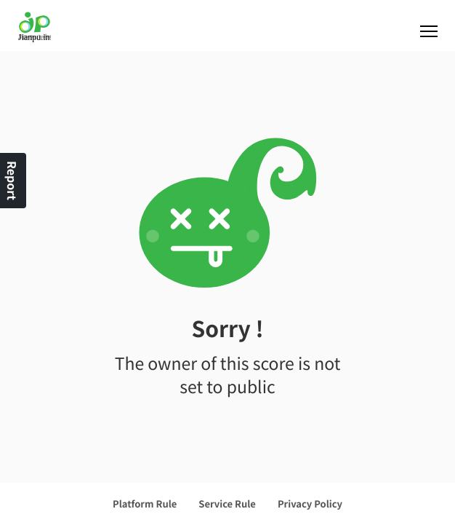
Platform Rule (145, 503)
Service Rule (227, 503)
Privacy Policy (310, 503)
